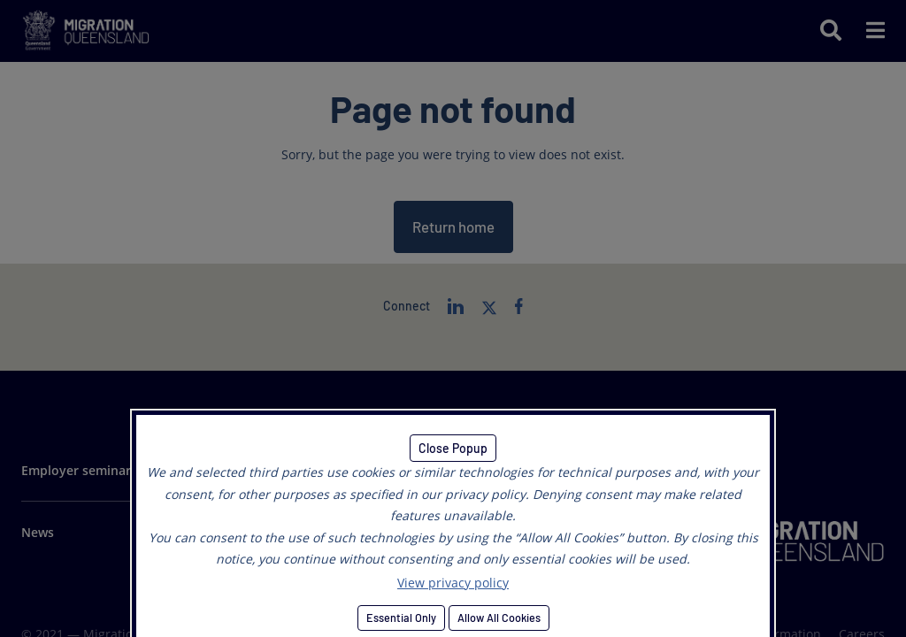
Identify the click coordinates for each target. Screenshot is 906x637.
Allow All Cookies (499, 617)
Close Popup (453, 448)
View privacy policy (453, 582)
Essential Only (401, 617)
